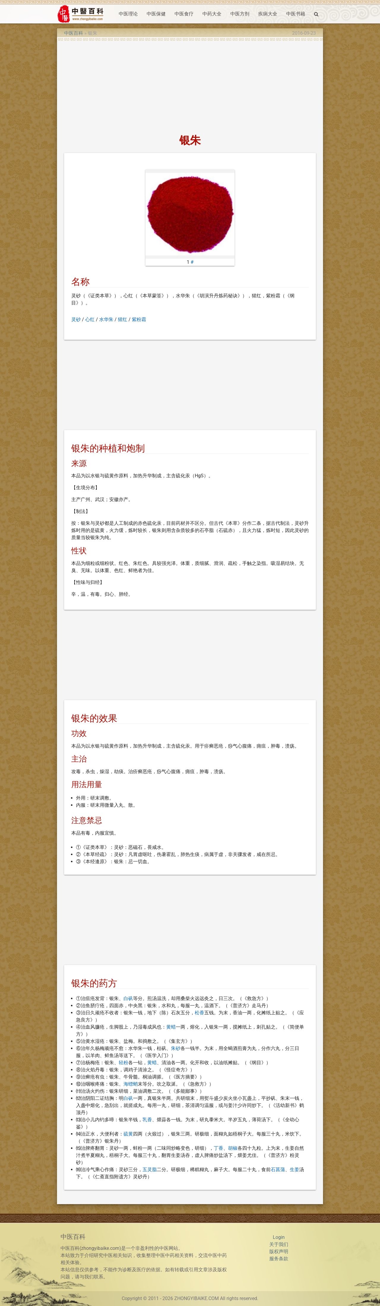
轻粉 (123, 1062)
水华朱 (106, 319)
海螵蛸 (131, 1084)
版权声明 (278, 1251)
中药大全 (211, 14)
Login (279, 1237)
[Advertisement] (190, 85)
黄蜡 (171, 1027)
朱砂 (175, 1048)
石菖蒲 (278, 1169)
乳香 (147, 1119)
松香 (199, 1013)
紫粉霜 (139, 319)
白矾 (128, 998)
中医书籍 (295, 14)
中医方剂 (239, 14)
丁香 (218, 1148)
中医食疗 (184, 14)
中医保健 (156, 14)
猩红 (122, 319)
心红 (90, 319)
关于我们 (278, 1244)
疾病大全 (267, 14)
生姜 (294, 1169)
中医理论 (128, 14)
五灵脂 (149, 1169)
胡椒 (233, 1148)
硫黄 (128, 1134)
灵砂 (76, 319)
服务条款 (278, 1258)
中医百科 (73, 33)
